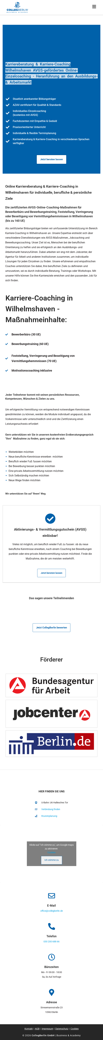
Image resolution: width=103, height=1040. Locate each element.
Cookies (51, 852)
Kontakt (29, 1028)
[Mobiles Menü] (94, 7)
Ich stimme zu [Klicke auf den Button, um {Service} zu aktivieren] (51, 860)
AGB (37, 1028)
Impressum (47, 1028)
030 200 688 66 (51, 941)
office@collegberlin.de (51, 911)
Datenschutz (61, 1028)
